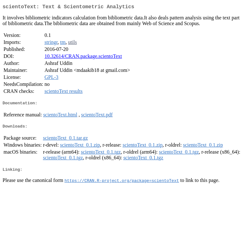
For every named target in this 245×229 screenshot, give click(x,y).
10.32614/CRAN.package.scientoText (83, 57)
